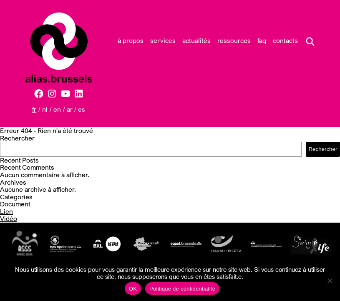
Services (163, 40)
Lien (6, 211)
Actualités (196, 40)
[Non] (329, 280)
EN (57, 109)
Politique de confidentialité (182, 289)
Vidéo (8, 218)
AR (70, 109)
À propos (131, 40)
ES (81, 109)
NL (45, 109)
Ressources (234, 40)
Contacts (285, 40)
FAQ (261, 40)
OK (133, 289)
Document (15, 204)
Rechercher (17, 138)
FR (34, 109)
